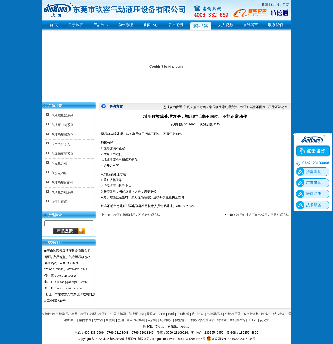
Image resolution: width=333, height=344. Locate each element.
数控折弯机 (251, 314)
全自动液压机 (135, 320)
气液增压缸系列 (62, 115)
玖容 (138, 206)
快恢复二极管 (156, 314)
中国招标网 (118, 314)
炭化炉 (264, 320)
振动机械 (183, 314)
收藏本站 (268, 4)
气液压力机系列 (62, 125)
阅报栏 (266, 314)
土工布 (252, 320)
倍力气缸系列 (61, 144)
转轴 (171, 314)
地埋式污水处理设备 (231, 320)
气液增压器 (233, 314)
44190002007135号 (241, 339)
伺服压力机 (59, 163)
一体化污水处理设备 (201, 320)
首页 (187, 107)
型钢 (121, 320)
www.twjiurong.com (70, 288)
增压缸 (137, 134)
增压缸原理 (59, 202)
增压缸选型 (88, 314)
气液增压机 (214, 314)
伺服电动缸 (59, 173)
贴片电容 (279, 314)
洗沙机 (152, 320)
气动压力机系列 (62, 192)
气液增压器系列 (62, 134)
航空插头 (166, 320)
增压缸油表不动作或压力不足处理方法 (262, 215)
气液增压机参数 (67, 314)
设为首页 (282, 4)
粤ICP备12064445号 (191, 339)
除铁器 (98, 320)
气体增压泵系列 (62, 154)
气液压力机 (136, 314)
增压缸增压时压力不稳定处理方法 (136, 215)
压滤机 (110, 320)
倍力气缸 (198, 314)
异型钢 (179, 320)
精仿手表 (85, 320)
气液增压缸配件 (62, 182)
